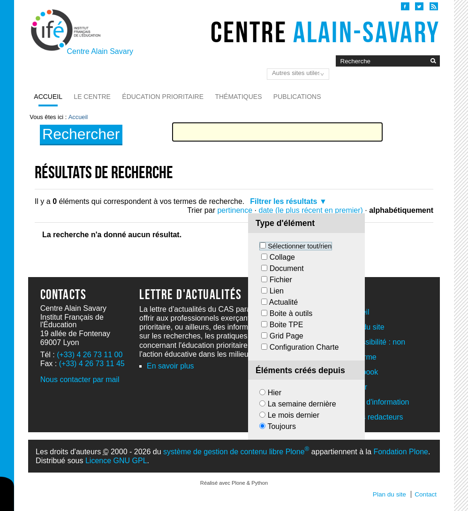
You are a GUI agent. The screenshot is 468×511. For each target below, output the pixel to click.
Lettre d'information (377, 402)
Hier (274, 393)
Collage (282, 257)
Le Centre (92, 96)
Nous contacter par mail (80, 379)
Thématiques (238, 96)
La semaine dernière (302, 404)
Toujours (281, 426)
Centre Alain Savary (100, 51)
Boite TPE (286, 325)
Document (287, 268)
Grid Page (286, 336)
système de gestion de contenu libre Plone (236, 452)
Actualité (283, 302)
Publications (297, 96)
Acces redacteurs (374, 417)
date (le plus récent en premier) (311, 210)
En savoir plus (170, 366)
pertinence (234, 210)
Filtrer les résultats (283, 201)
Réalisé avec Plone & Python (234, 483)
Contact (426, 494)
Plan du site (389, 494)
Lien (277, 291)
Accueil (48, 96)
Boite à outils (291, 313)
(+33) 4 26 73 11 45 (92, 364)
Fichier (281, 280)
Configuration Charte (304, 347)
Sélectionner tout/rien (300, 246)
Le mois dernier (293, 415)
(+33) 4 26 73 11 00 (89, 355)
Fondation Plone (400, 452)
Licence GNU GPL (116, 461)
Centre (325, 31)
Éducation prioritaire (163, 96)
